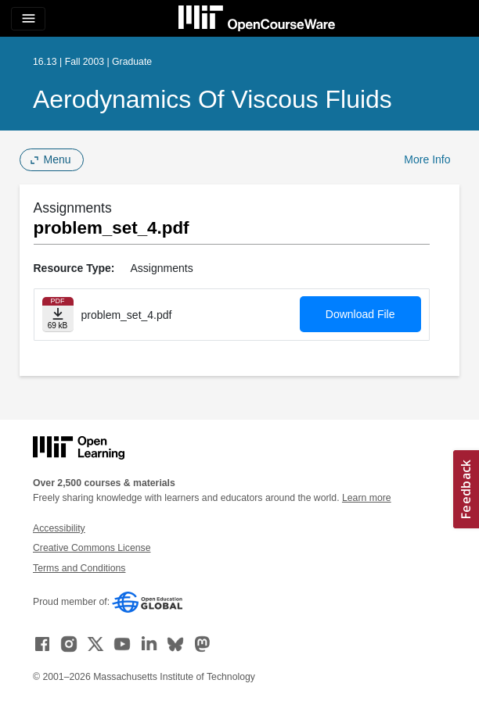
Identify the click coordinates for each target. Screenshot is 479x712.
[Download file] (58, 314)
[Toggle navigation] (28, 18)
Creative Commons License (91, 547)
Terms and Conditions (79, 568)
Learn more (366, 497)
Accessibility (59, 528)
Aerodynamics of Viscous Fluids (212, 99)
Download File (360, 314)
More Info (427, 159)
